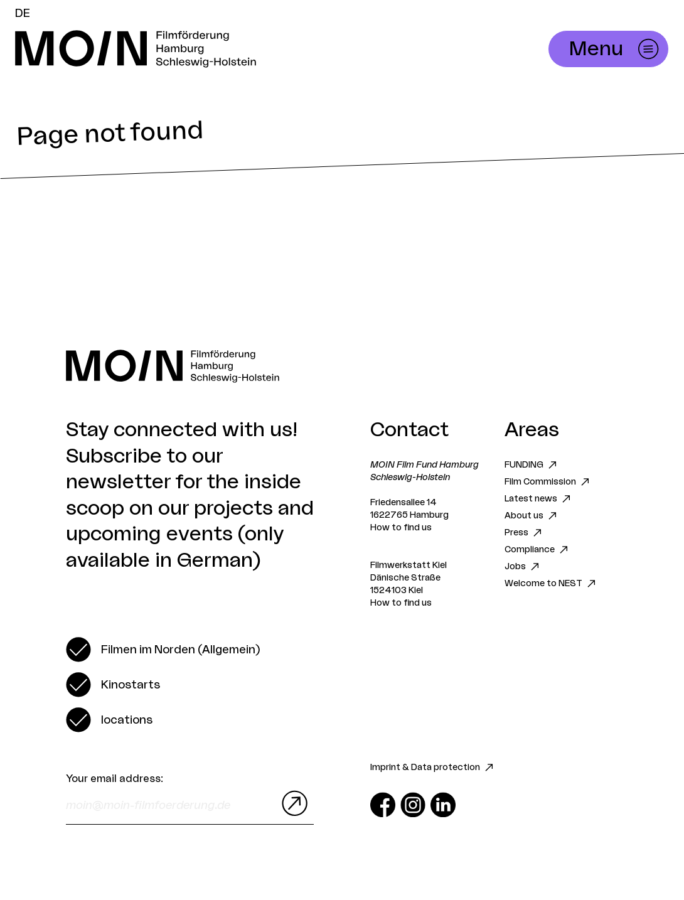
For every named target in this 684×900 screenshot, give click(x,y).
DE (22, 13)
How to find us (401, 527)
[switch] (163, 649)
